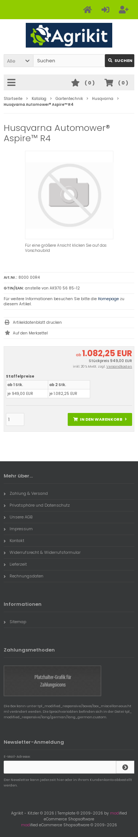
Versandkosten (119, 366)
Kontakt (14, 540)
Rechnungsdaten (23, 576)
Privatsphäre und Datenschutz (37, 505)
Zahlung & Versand (26, 493)
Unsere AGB (18, 517)
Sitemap (15, 622)
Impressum (18, 529)
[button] (18, 60)
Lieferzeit (15, 564)
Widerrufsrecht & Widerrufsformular (42, 552)
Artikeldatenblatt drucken (37, 322)
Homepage (108, 299)
